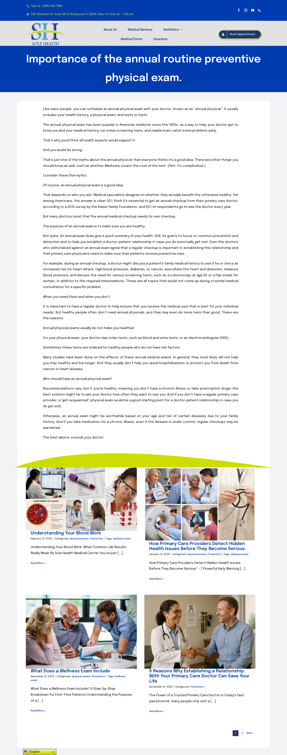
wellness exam (122, 538)
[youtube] (252, 10)
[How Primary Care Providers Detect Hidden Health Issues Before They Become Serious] (196, 504)
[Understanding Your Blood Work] (81, 499)
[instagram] (245, 10)
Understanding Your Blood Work (66, 533)
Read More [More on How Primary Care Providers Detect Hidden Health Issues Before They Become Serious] (152, 579)
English (32, 752)
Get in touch (118, 722)
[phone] (259, 10)
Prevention (96, 538)
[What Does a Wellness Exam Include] (87, 625)
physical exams (79, 538)
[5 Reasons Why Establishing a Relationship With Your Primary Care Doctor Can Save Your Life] (203, 625)
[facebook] (238, 10)
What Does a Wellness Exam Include (76, 664)
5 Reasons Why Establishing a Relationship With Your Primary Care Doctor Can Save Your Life (203, 669)
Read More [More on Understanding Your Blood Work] (37, 563)
